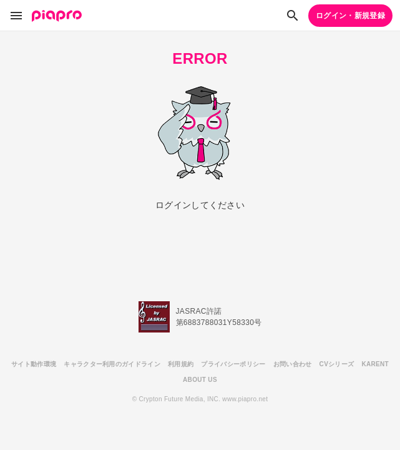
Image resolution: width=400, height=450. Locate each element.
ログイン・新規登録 (350, 15)
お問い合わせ (292, 364)
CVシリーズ (337, 364)
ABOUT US (200, 379)
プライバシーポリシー (233, 364)
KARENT (375, 364)
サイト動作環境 (33, 364)
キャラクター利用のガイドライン (112, 364)
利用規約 (180, 364)
